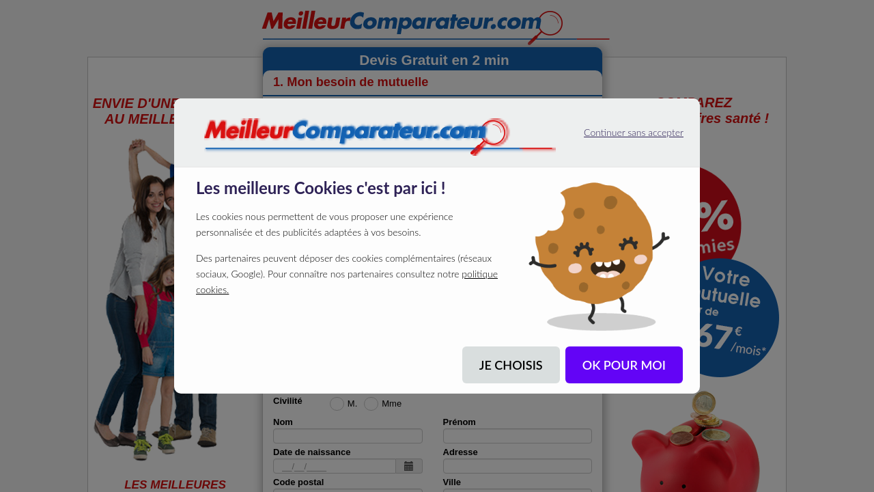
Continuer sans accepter (617, 129)
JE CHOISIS (511, 364)
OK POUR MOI (624, 364)
